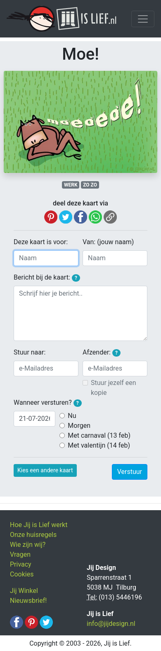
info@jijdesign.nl (111, 624)
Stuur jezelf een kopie (113, 388)
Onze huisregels (33, 535)
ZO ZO (90, 185)
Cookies (21, 574)
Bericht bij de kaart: (47, 277)
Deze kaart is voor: (41, 242)
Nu (72, 416)
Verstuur (129, 472)
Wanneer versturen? (48, 403)
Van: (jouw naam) (108, 242)
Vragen (20, 554)
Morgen (79, 425)
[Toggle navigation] (142, 19)
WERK (71, 185)
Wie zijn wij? (27, 544)
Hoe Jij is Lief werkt (38, 525)
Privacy (20, 564)
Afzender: (102, 352)
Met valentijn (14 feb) (99, 445)
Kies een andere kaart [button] (45, 470)
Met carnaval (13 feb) (99, 435)
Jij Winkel (24, 591)
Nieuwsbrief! (28, 600)
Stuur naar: (29, 352)
